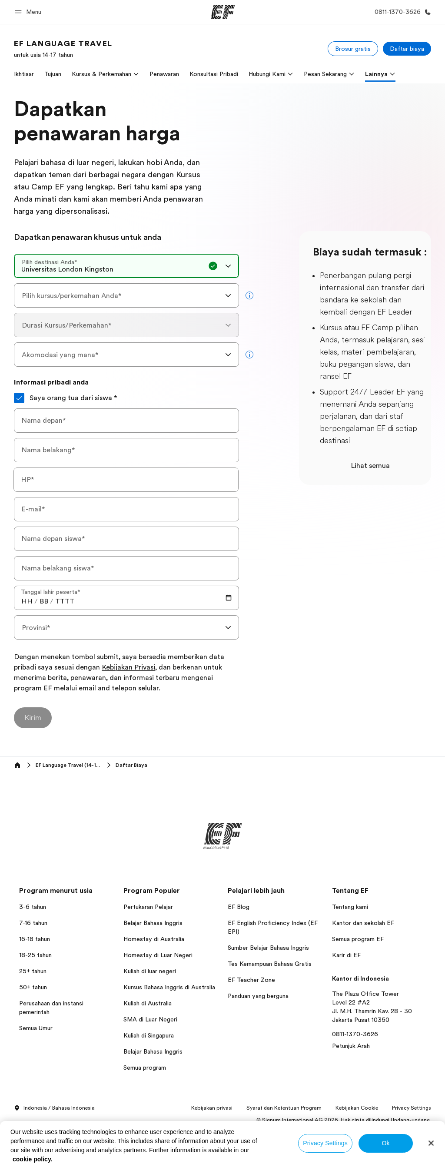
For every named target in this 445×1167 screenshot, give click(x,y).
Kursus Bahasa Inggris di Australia (169, 987)
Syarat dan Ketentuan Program (284, 1108)
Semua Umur (36, 1027)
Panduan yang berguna (258, 995)
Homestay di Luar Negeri (158, 955)
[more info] (249, 295)
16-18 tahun (34, 938)
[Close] (431, 1143)
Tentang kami (350, 906)
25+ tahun (32, 971)
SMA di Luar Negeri (150, 1019)
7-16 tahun (33, 922)
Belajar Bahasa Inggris (153, 922)
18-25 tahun (35, 955)
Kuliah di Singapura (148, 1035)
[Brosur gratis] (353, 49)
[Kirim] (33, 717)
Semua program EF (358, 938)
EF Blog (238, 906)
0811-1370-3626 (355, 1034)
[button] (29, 12)
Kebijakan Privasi (128, 668)
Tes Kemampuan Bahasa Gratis (270, 963)
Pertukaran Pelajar (148, 906)
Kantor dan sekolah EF (363, 922)
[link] (63, 48)
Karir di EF (346, 955)
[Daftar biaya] (407, 49)
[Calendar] (228, 598)
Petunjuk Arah (351, 1045)
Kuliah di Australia (147, 1003)
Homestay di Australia (153, 938)
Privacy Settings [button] (411, 1108)
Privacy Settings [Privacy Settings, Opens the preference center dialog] (325, 1143)
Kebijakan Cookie (356, 1108)
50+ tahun (33, 987)
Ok (385, 1143)
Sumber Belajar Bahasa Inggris (268, 947)
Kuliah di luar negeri (149, 971)
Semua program (144, 1067)
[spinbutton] (27, 601)
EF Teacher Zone (251, 979)
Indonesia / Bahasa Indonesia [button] (54, 1108)
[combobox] (126, 266)
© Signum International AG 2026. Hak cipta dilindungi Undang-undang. (343, 1120)
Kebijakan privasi (211, 1108)
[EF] (223, 12)
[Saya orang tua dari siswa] (19, 398)
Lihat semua (370, 466)
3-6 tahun (32, 906)
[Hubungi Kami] (401, 12)
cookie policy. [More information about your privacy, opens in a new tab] (33, 1159)
